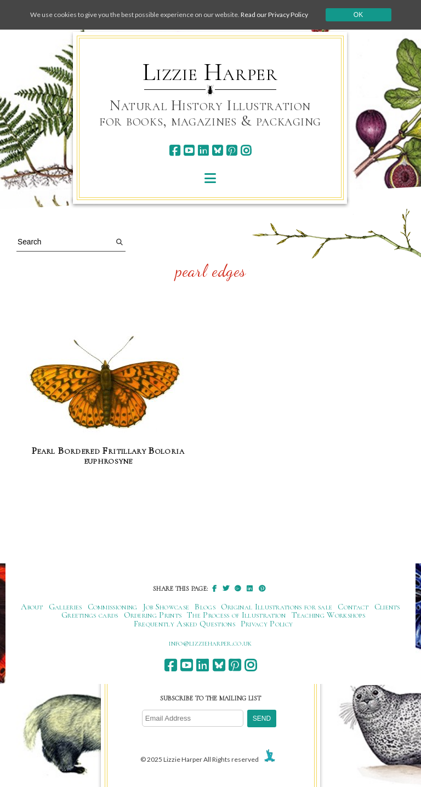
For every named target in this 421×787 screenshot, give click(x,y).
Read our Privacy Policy (274, 14)
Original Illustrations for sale (277, 607)
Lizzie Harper (210, 72)
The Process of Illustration (236, 615)
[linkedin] (203, 150)
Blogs (205, 607)
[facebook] (174, 150)
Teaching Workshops (329, 615)
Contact (353, 607)
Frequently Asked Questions (184, 624)
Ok (358, 15)
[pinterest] (231, 150)
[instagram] (246, 150)
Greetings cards (89, 615)
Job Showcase (166, 607)
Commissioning (113, 607)
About (32, 607)
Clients (387, 607)
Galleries (65, 607)
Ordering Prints (153, 615)
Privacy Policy (267, 624)
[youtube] (189, 150)
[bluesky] (217, 150)
